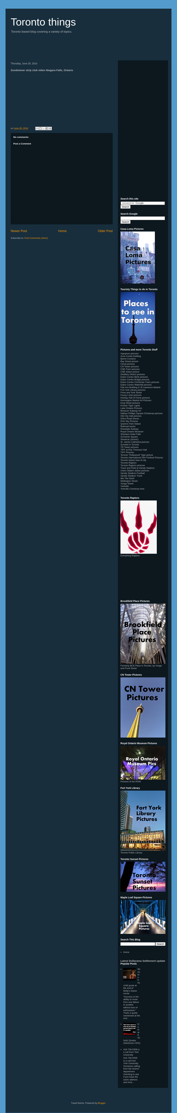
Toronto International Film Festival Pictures (141, 457)
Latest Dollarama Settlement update (142, 960)
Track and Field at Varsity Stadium (137, 468)
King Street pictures (130, 403)
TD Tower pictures (129, 447)
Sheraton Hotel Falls (130, 434)
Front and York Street (131, 392)
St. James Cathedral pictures (134, 442)
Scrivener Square (129, 436)
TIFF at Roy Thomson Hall (133, 449)
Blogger (101, 1103)
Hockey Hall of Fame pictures (135, 397)
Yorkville (124, 486)
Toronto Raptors (128, 462)
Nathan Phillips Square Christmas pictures (141, 413)
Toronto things (43, 22)
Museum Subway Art (130, 410)
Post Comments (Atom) (36, 238)
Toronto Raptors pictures (132, 465)
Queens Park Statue (130, 423)
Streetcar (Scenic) (129, 439)
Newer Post (19, 231)
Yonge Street (126, 483)
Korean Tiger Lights (130, 405)
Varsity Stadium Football (132, 473)
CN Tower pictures (129, 366)
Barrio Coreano (128, 358)
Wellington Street (129, 481)
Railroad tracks (128, 426)
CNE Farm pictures (130, 369)
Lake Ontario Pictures (131, 408)
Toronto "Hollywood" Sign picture (136, 455)
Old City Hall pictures (130, 416)
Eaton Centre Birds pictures (134, 377)
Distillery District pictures (132, 374)
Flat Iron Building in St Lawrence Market (140, 387)
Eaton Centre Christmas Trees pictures (139, 382)
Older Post (105, 231)
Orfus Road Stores (129, 418)
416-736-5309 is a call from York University (131, 1052)
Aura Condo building (130, 356)
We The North (127, 478)
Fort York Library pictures (133, 390)
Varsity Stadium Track (131, 475)
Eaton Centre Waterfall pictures (136, 384)
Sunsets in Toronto (129, 444)
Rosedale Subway (129, 429)
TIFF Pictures (127, 452)
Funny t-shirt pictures (130, 395)
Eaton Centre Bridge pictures (134, 379)
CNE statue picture (129, 371)
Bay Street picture (129, 361)
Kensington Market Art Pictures (135, 400)
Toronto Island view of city (133, 460)
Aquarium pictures (129, 353)
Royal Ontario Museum (131, 431)
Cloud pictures (127, 364)
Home (62, 231)
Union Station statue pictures (134, 470)
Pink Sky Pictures (129, 421)
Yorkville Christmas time (132, 488)
